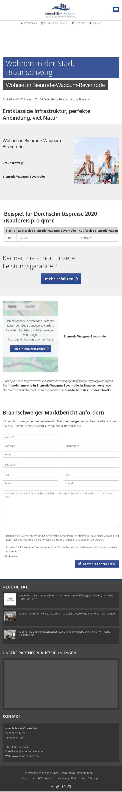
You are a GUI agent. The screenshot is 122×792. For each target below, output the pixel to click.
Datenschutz (78, 778)
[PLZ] (30, 475)
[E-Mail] (91, 483)
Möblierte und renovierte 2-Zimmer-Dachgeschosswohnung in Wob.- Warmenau (67, 614)
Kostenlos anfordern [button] (99, 564)
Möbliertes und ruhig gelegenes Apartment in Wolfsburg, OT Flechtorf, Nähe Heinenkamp (64, 633)
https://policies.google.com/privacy (30, 339)
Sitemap (93, 778)
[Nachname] (91, 446)
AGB (40, 778)
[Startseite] (61, 10)
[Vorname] (30, 446)
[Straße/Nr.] (61, 465)
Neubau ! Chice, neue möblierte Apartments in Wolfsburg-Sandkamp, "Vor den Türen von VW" (66, 597)
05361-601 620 (30, 23)
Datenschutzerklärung (33, 535)
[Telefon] (30, 483)
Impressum (28, 778)
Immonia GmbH (85, 773)
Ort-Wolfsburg (23, 99)
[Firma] (61, 455)
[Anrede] (30, 437)
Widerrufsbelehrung (57, 778)
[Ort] (91, 475)
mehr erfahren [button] (59, 278)
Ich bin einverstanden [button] (29, 349)
